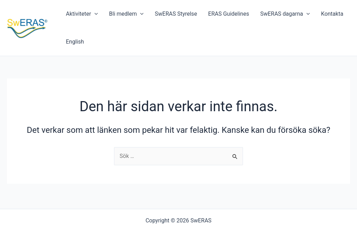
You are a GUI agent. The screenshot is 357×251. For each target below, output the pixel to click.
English (75, 41)
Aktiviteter (82, 14)
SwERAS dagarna (285, 14)
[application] (94, 14)
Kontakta (332, 13)
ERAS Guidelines (228, 13)
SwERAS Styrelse (176, 13)
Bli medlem (126, 14)
